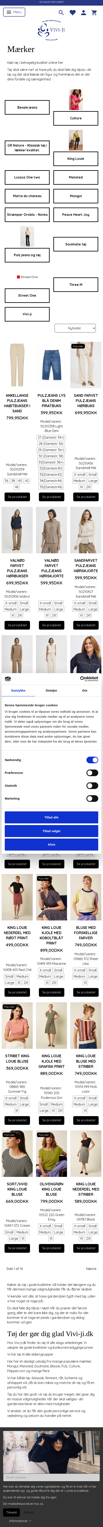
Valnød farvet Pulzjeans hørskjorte (52, 568)
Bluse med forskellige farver (86, 932)
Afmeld (29, 1512)
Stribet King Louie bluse (17, 1058)
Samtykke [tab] (18, 690)
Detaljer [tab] (51, 690)
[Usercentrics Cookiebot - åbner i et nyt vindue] (80, 679)
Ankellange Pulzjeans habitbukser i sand (17, 403)
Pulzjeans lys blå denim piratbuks (52, 400)
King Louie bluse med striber (86, 1061)
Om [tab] (84, 690)
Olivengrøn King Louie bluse (51, 1189)
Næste (91, 1269)
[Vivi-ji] (51, 30)
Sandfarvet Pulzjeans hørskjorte (86, 565)
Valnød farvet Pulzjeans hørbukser (17, 568)
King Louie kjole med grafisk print (51, 1061)
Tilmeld (11, 1512)
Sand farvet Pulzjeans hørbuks (86, 400)
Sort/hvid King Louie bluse (17, 1189)
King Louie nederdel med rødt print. (17, 932)
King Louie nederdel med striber (86, 1189)
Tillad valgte (51, 831)
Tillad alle (51, 817)
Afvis (51, 844)
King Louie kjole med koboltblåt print (51, 935)
